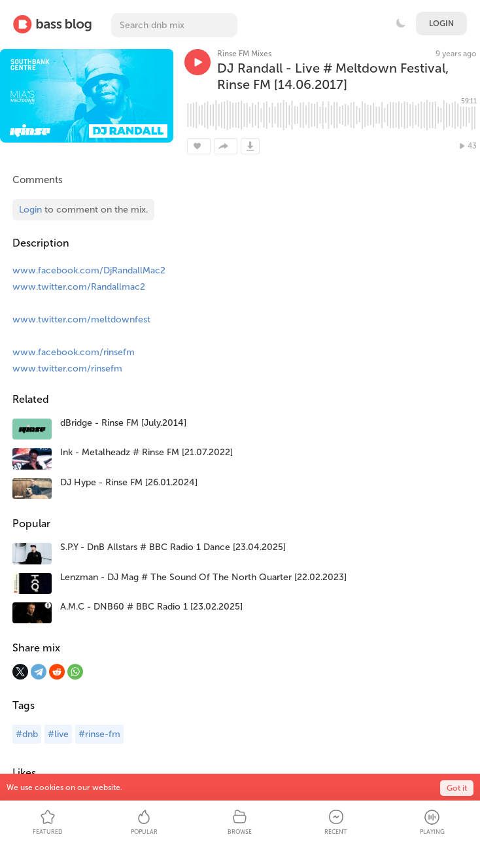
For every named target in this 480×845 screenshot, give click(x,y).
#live (58, 734)
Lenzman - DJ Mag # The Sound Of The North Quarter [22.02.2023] (203, 577)
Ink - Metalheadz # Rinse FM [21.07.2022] (146, 452)
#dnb (27, 734)
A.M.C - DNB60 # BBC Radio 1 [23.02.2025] (151, 606)
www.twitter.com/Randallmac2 (78, 286)
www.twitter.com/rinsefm (67, 368)
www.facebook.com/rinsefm (73, 352)
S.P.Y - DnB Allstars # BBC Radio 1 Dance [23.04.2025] (173, 547)
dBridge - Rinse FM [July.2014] (123, 422)
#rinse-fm (99, 734)
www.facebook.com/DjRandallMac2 (88, 270)
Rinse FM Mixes (244, 53)
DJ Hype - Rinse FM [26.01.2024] (128, 482)
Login (441, 23)
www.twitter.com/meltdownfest (81, 319)
